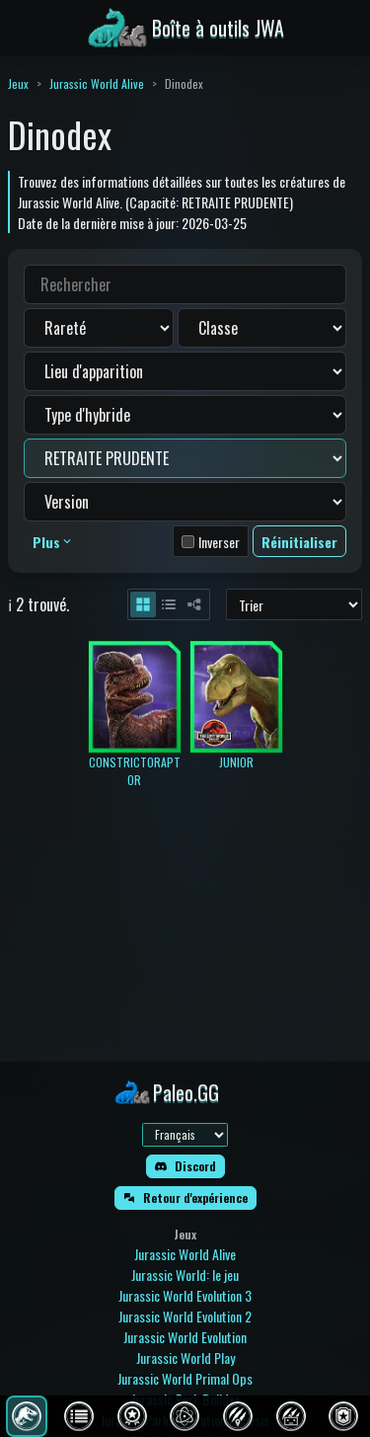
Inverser (219, 541)
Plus (53, 541)
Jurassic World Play (185, 1357)
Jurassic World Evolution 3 (185, 1295)
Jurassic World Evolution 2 (185, 1316)
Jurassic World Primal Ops (185, 1378)
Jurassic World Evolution (185, 1336)
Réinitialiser (299, 541)
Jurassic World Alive (96, 83)
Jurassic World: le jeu (185, 1274)
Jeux (18, 83)
